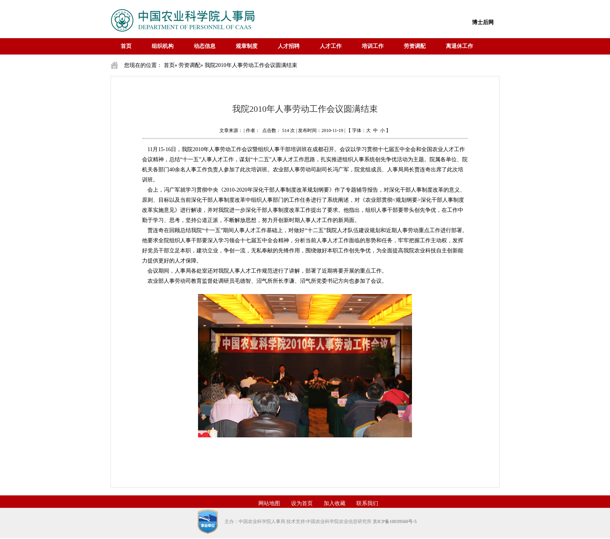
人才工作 (331, 46)
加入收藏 (334, 503)
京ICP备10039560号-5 (395, 521)
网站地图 (269, 503)
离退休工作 (459, 46)
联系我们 (367, 503)
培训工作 (373, 46)
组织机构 (163, 46)
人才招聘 (289, 46)
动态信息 (205, 46)
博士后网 (483, 22)
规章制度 (247, 46)
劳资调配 (415, 46)
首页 (126, 46)
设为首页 (302, 503)
